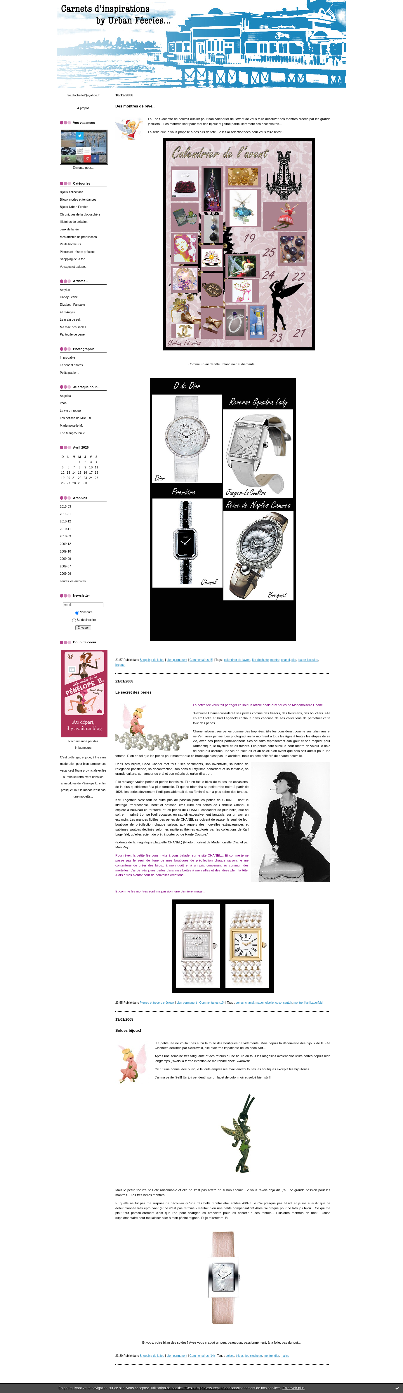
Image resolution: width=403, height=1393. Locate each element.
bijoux (240, 1355)
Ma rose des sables (73, 327)
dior (293, 659)
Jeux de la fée (69, 229)
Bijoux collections (71, 192)
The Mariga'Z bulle (72, 433)
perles (240, 1002)
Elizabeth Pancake (72, 304)
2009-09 (65, 558)
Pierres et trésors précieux (77, 251)
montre (274, 659)
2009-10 (65, 551)
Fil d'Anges (67, 312)
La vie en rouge (70, 410)
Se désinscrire (84, 619)
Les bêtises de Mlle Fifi (75, 418)
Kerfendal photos (71, 365)
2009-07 (65, 566)
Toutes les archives (73, 581)
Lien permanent (177, 659)
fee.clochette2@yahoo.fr (83, 95)
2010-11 (65, 529)
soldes (230, 1355)
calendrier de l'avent (237, 659)
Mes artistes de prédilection (78, 237)
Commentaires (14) (202, 1355)
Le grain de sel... (71, 319)
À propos (83, 108)
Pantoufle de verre (72, 334)
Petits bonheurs (70, 244)
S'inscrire (83, 612)
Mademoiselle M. (71, 425)
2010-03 (65, 536)
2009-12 (65, 544)
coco (278, 1002)
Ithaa (63, 403)
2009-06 (65, 573)
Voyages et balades (73, 266)
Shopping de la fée (72, 259)
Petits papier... (69, 372)
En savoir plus (293, 1388)
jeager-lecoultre (308, 659)
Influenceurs (83, 747)
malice (285, 1355)
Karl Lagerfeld (313, 1002)
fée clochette (260, 659)
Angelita (65, 395)
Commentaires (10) (212, 1002)
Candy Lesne (69, 297)
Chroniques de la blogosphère (80, 214)
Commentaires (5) (201, 659)
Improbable (67, 357)
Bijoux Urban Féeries (74, 207)
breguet (120, 664)
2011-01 (65, 514)
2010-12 (65, 521)
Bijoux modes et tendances (78, 199)
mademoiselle (265, 1002)
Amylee (65, 289)
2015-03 (65, 506)
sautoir (287, 1002)
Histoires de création (74, 221)
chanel (285, 659)
